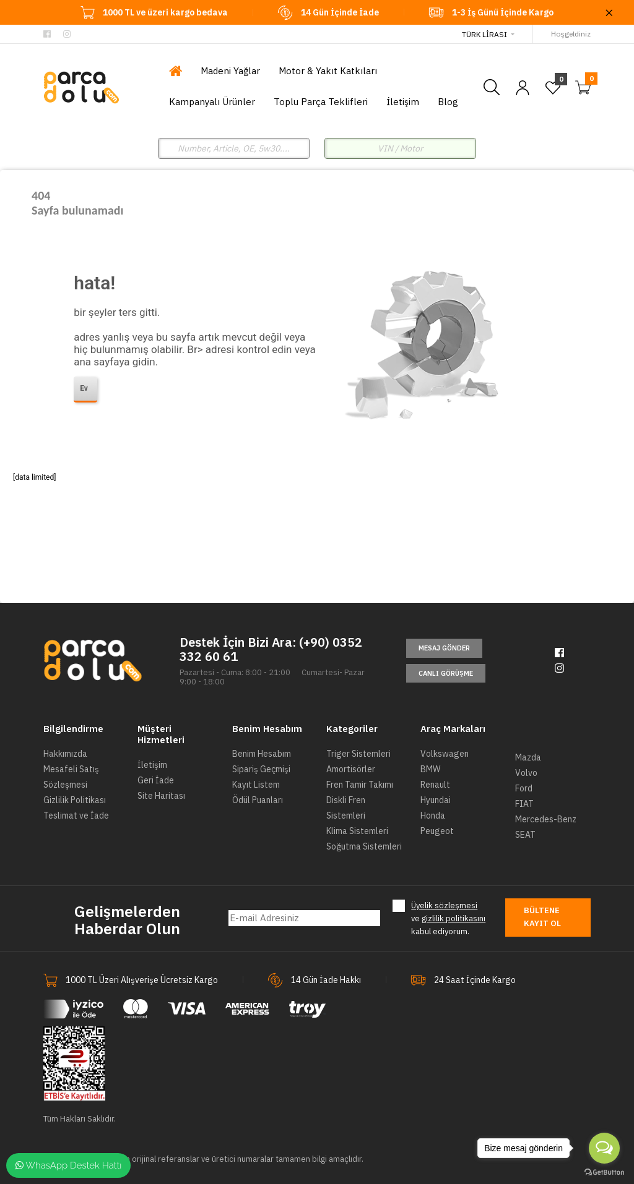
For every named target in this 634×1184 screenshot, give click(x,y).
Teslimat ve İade (76, 815)
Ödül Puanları (257, 800)
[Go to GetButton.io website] (604, 1171)
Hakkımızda (65, 753)
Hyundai (435, 800)
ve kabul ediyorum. (448, 918)
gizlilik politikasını (453, 918)
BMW (430, 769)
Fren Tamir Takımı (359, 784)
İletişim (152, 764)
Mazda (528, 757)
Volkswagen (444, 753)
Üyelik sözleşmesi (444, 905)
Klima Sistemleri (357, 831)
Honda (432, 815)
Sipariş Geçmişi (261, 769)
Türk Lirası (484, 34)
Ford (523, 788)
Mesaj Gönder (444, 648)
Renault (435, 784)
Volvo (526, 772)
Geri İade (155, 780)
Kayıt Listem (256, 784)
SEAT (525, 834)
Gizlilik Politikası (74, 800)
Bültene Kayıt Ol (542, 917)
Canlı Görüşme (446, 673)
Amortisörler (350, 769)
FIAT (524, 803)
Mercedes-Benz (545, 819)
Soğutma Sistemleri (364, 846)
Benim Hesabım (261, 753)
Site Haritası (161, 795)
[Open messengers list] (604, 1148)
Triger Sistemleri (358, 753)
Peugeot (437, 831)
